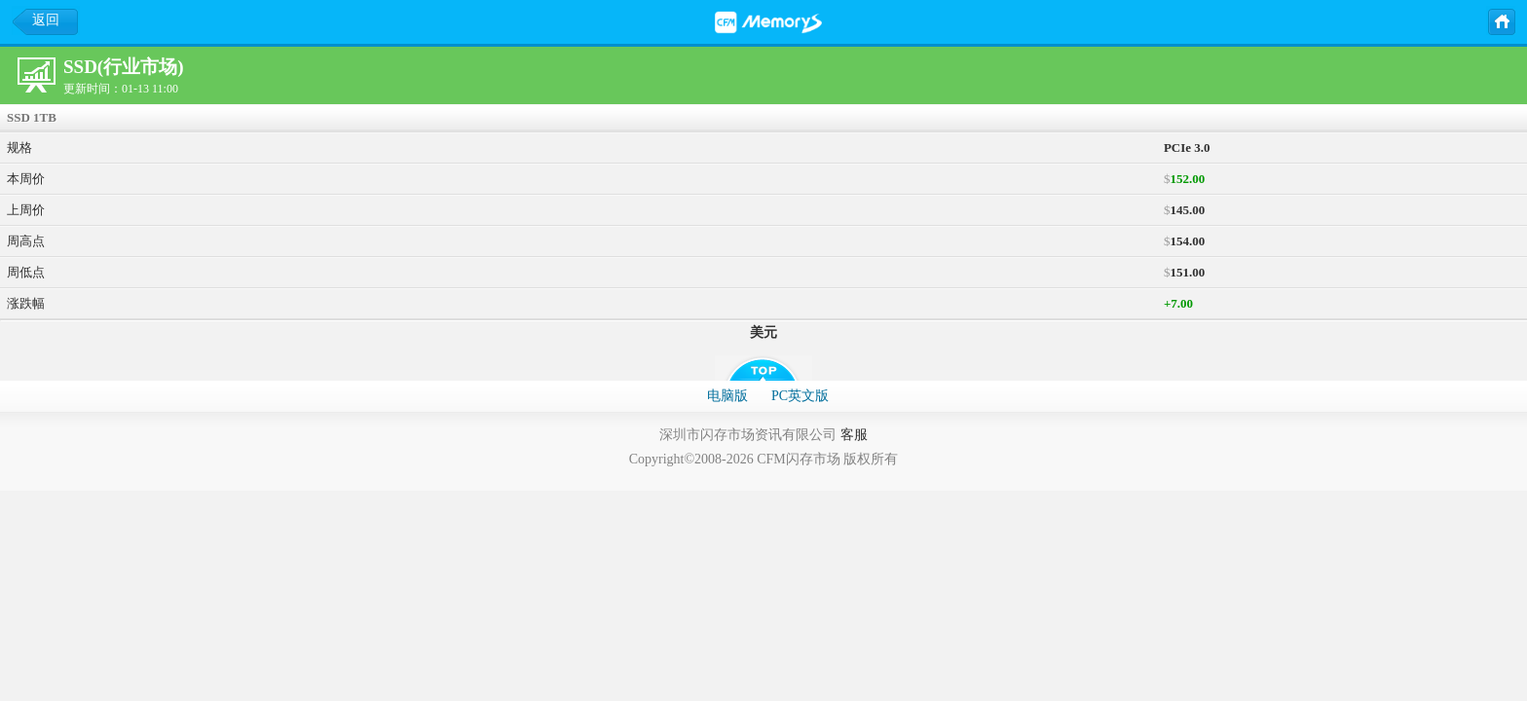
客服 (854, 434)
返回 (45, 20)
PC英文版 (800, 395)
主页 (1500, 20)
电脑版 (727, 395)
